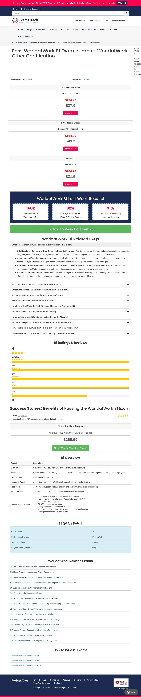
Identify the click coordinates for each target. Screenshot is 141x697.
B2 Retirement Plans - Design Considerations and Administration (36, 609)
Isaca (75, 30)
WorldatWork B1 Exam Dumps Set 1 (26, 655)
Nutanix (103, 30)
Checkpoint (41, 30)
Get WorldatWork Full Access (70, 448)
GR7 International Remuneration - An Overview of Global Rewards (36, 577)
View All (29, 37)
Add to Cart (70, 113)
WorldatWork (21, 43)
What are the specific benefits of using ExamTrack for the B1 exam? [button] (42, 322)
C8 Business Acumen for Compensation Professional (31, 588)
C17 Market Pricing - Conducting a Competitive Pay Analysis (34, 630)
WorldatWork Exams (72, 433)
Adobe (20, 30)
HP (62, 30)
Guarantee (78, 680)
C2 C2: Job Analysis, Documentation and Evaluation (31, 635)
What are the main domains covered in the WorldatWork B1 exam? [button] (42, 245)
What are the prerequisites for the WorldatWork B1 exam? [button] (38, 295)
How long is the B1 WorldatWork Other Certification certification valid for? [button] (45, 306)
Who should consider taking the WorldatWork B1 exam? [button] (37, 284)
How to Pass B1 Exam (70, 229)
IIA (68, 30)
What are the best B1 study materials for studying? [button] (35, 311)
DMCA (57, 683)
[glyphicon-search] (126, 13)
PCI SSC (114, 30)
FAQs (44, 680)
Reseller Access (118, 21)
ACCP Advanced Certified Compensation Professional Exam (34, 598)
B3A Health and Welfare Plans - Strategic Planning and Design (35, 619)
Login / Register (30, 9)
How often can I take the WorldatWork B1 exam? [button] (33, 300)
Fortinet (53, 30)
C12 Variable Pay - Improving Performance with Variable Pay (34, 625)
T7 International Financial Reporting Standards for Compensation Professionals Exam (44, 583)
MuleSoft (92, 30)
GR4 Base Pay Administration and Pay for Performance (32, 572)
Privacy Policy (92, 680)
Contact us (54, 680)
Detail (87, 80)
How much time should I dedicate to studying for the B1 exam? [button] (40, 317)
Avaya (29, 30)
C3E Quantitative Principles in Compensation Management (33, 641)
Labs (105, 21)
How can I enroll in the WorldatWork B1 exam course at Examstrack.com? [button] (45, 328)
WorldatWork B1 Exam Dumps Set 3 (26, 665)
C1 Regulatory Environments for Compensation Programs (33, 567)
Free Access (94, 21)
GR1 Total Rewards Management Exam (26, 593)
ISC (83, 30)
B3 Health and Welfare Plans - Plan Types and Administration (34, 614)
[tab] (70, 245)
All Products (79, 21)
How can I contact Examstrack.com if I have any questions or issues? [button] (43, 333)
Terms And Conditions (41, 683)
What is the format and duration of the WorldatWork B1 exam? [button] (40, 290)
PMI (19, 37)
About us (66, 680)
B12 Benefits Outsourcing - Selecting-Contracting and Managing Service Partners (42, 604)
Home (16, 9)
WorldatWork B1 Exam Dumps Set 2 (26, 660)
